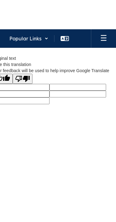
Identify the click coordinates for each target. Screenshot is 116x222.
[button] (28, 38)
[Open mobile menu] (103, 38)
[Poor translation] (22, 79)
